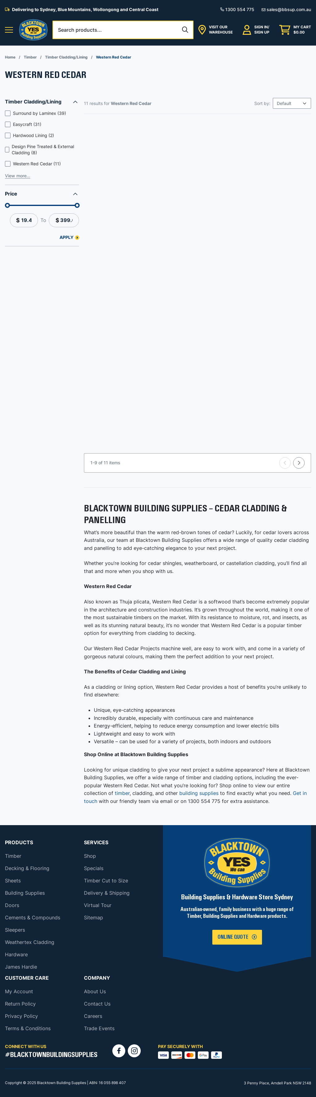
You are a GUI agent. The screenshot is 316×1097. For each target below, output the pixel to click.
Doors (12, 905)
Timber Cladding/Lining (66, 57)
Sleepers (15, 930)
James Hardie (21, 967)
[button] (9, 30)
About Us (95, 991)
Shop (90, 856)
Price (11, 194)
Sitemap (93, 917)
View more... (17, 175)
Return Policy (20, 1004)
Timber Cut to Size (106, 880)
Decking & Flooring (27, 868)
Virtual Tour (97, 905)
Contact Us (97, 1004)
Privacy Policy (21, 1016)
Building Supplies (25, 893)
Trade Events (99, 1028)
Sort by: (262, 103)
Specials (93, 868)
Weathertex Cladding (29, 942)
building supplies (198, 793)
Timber (30, 57)
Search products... (80, 30)
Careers (93, 1016)
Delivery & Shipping (107, 893)
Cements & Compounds (32, 917)
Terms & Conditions (28, 1028)
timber (122, 793)
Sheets (13, 880)
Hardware (16, 954)
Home (10, 57)
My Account (19, 991)
